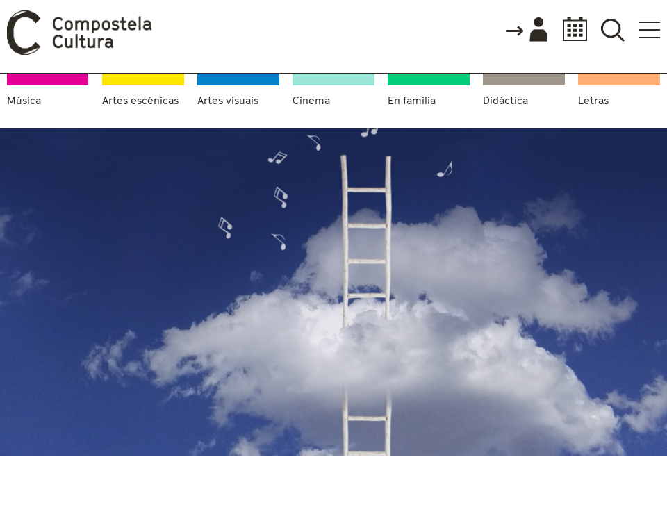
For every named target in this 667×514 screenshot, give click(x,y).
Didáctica (505, 100)
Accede (525, 30)
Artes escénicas (140, 100)
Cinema (311, 100)
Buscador (612, 29)
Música (24, 100)
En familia (412, 100)
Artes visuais (227, 100)
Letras (593, 100)
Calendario (570, 29)
